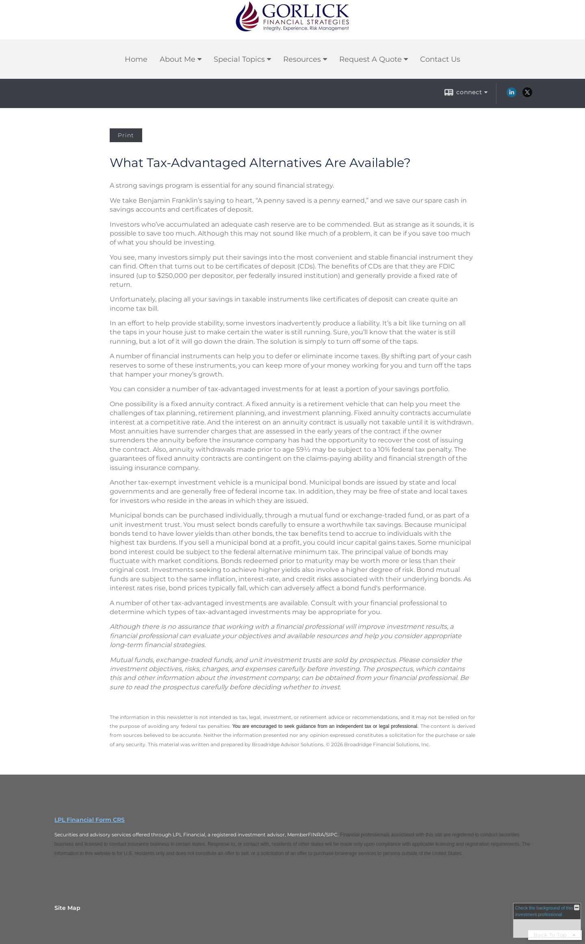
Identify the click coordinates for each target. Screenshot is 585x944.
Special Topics (239, 59)
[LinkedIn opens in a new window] (511, 95)
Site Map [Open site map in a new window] (67, 908)
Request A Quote (370, 59)
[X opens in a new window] (527, 95)
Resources (302, 59)
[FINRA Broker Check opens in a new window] (547, 920)
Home (136, 59)
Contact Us (440, 59)
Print (126, 135)
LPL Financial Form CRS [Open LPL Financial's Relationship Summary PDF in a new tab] (89, 819)
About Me (177, 59)
